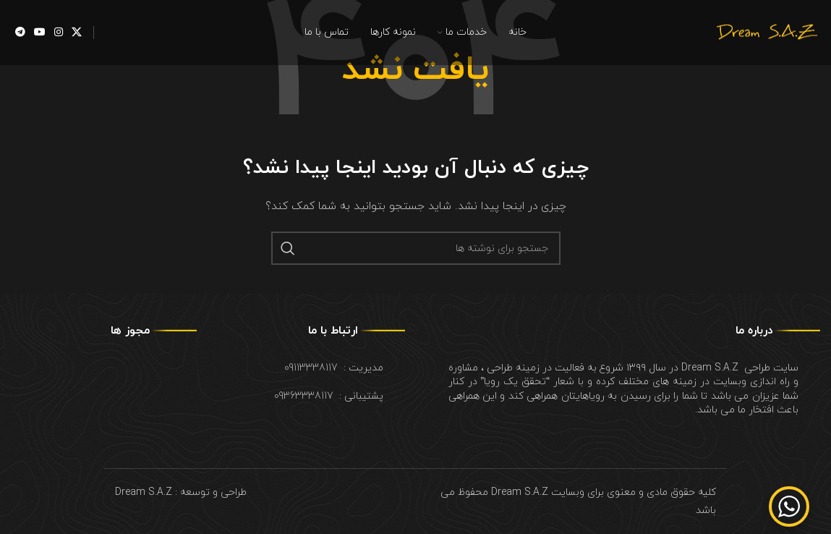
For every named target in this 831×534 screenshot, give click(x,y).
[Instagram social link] (58, 32)
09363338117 (303, 396)
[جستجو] (416, 248)
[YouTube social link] (40, 32)
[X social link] (76, 32)
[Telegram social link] (20, 32)
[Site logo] (766, 31)
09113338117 (311, 368)
